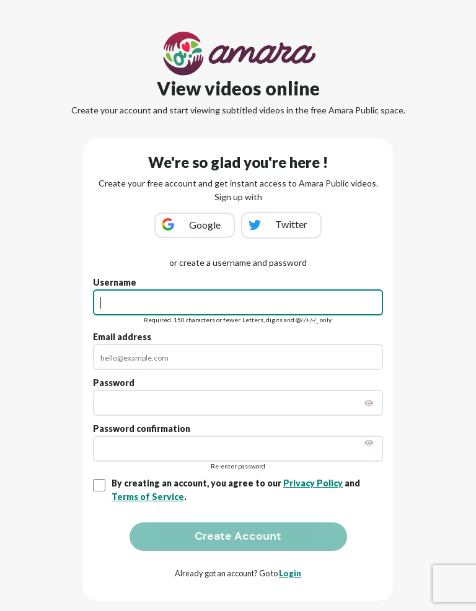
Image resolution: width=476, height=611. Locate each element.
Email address (122, 337)
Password (113, 382)
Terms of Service (148, 496)
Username (114, 282)
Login (290, 573)
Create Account (238, 536)
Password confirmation (141, 428)
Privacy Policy (313, 483)
